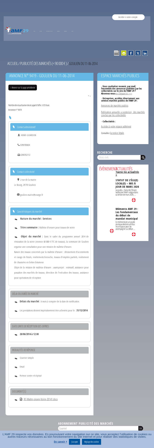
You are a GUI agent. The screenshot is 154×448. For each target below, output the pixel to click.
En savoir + (60, 441)
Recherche (105, 151)
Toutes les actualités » (127, 170)
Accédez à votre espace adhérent (115, 125)
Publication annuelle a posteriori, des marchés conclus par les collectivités (123, 112)
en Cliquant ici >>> (123, 93)
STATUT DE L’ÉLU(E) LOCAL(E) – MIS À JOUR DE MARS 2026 (127, 177)
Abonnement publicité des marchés (85, 423)
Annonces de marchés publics (114, 104)
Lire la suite (112, 229)
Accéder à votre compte (128, 17)
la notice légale (117, 131)
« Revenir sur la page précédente (22, 87)
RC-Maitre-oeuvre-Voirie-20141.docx (37, 399)
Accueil (12, 63)
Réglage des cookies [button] (91, 441)
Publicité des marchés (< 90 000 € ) (41, 63)
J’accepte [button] (74, 441)
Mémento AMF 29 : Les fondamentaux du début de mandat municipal (127, 207)
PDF (88, 95)
